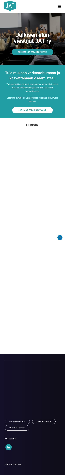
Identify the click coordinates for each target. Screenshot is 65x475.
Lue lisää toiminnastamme (32, 110)
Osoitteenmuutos (17, 421)
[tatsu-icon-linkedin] (8, 447)
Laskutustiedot (44, 421)
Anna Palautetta (17, 428)
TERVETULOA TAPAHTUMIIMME (32, 52)
